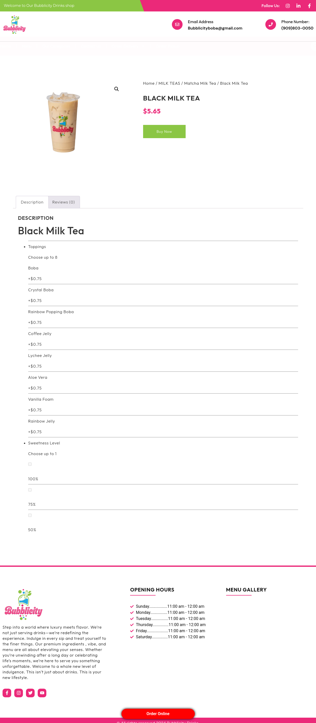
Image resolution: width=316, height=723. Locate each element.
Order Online (157, 713)
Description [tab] (32, 202)
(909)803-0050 (297, 28)
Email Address (200, 21)
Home (149, 83)
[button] (116, 89)
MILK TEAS (169, 83)
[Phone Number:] (270, 24)
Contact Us (91, 46)
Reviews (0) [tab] (63, 202)
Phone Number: (295, 21)
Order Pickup (168, 46)
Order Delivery (128, 46)
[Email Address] (177, 24)
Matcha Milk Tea (200, 83)
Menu (27, 46)
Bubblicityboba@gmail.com (215, 28)
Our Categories (56, 46)
